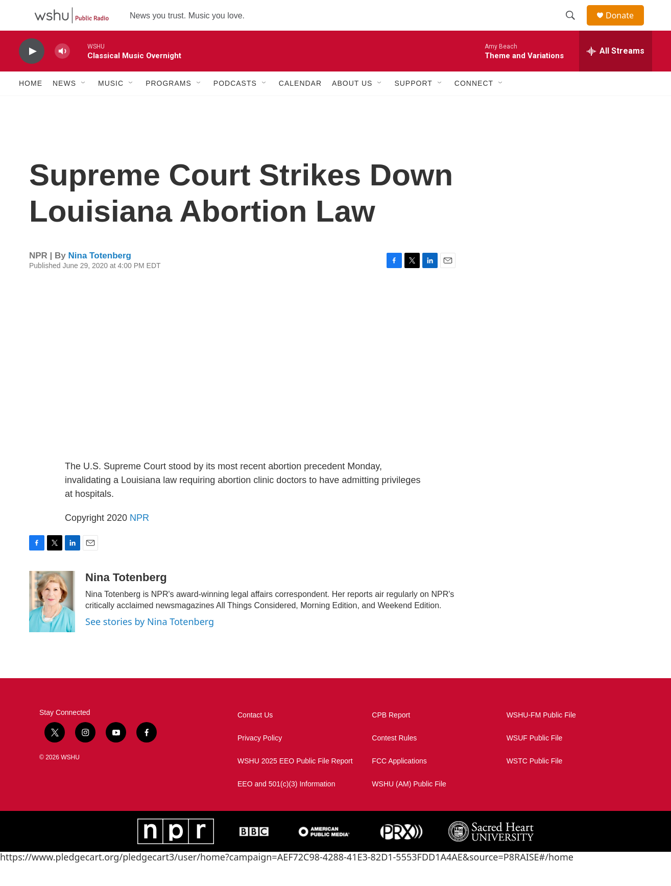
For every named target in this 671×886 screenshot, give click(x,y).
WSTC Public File (535, 784)
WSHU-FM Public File (541, 738)
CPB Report (391, 738)
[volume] (62, 74)
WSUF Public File (535, 761)
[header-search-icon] (575, 27)
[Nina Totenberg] (52, 624)
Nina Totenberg (99, 278)
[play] (31, 74)
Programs (168, 106)
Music (111, 106)
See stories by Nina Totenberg (149, 644)
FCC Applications (399, 784)
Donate (626, 26)
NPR (139, 541)
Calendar (300, 106)
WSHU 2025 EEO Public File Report (295, 784)
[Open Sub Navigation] (84, 106)
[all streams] (615, 74)
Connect (473, 106)
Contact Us (255, 738)
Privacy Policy (259, 761)
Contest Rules (394, 761)
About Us (352, 106)
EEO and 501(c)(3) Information (286, 807)
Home (30, 106)
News (64, 106)
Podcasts (235, 106)
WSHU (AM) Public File (409, 807)
